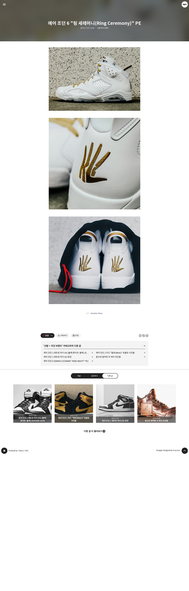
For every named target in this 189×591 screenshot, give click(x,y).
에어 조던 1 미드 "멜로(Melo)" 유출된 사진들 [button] (74, 539)
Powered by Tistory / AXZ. (19, 586)
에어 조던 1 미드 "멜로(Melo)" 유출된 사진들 (115, 488)
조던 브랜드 (56, 481)
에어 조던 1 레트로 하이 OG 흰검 (57, 492)
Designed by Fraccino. (171, 586)
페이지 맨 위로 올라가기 (184, 586)
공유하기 (94, 511)
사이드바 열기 (4, 4)
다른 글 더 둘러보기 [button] (93, 567)
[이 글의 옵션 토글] (52, 471)
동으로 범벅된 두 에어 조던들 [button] (156, 539)
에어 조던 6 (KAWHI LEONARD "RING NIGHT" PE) (66, 496)
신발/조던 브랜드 (103, 28)
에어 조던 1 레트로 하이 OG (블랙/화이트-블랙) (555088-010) (68, 488)
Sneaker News (97, 408)
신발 (46, 481)
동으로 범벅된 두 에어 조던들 (108, 492)
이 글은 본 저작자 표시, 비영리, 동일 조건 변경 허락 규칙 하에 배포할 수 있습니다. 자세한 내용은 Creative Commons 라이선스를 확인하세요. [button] (144, 471)
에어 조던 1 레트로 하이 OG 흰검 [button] (115, 539)
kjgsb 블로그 (4, 586)
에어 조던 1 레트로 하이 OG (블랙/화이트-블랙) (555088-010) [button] (32, 539)
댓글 (79, 511)
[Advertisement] (94, 69)
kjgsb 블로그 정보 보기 (184, 4)
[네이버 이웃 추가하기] (76, 471)
